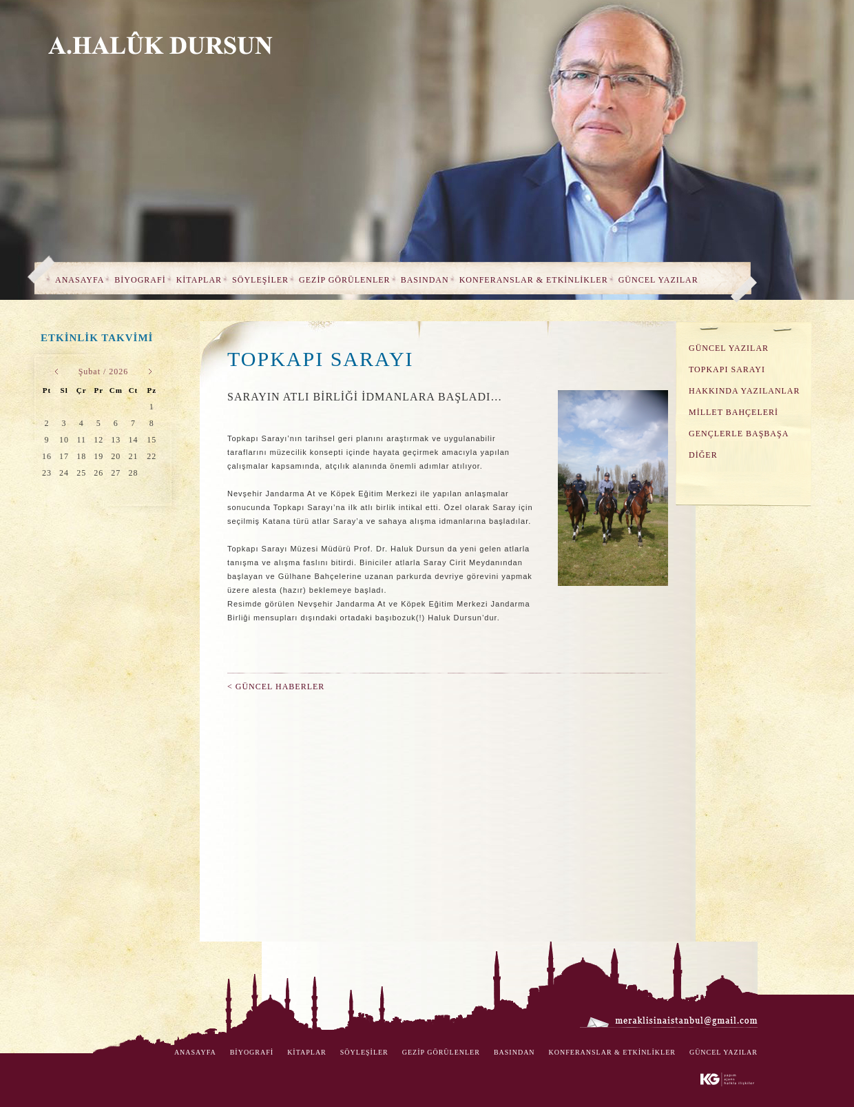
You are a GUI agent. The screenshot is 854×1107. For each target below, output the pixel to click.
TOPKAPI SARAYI (727, 369)
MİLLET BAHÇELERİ (733, 412)
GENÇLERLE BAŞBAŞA (739, 433)
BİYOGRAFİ (139, 280)
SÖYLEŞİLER (260, 280)
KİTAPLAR (199, 280)
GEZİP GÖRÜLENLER (344, 280)
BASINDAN (425, 280)
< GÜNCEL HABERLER (275, 686)
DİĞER (703, 455)
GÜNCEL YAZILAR (658, 280)
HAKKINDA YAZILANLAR (744, 391)
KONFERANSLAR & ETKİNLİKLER (533, 280)
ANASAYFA (79, 280)
